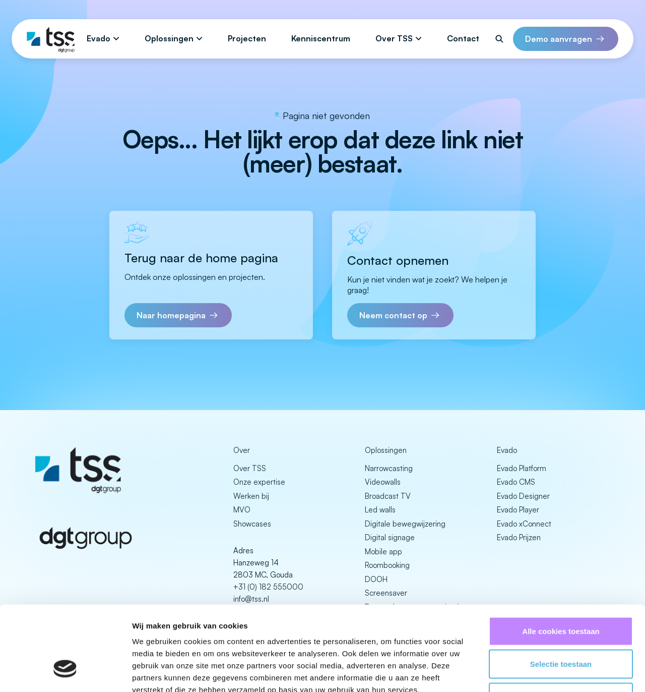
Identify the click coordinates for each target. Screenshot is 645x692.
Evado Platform (521, 468)
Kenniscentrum (320, 38)
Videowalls (383, 482)
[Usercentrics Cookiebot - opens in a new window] (65, 672)
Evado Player (518, 509)
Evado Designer (523, 496)
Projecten (247, 38)
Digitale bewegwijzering (405, 524)
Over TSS (394, 38)
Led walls (380, 509)
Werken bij (251, 496)
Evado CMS (516, 482)
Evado (98, 38)
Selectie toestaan (561, 593)
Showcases (252, 524)
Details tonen (544, 672)
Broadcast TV (388, 496)
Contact (463, 38)
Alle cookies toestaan (560, 559)
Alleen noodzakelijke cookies (560, 625)
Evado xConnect (524, 524)
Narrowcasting (389, 468)
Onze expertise (259, 482)
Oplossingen (169, 38)
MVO (241, 509)
